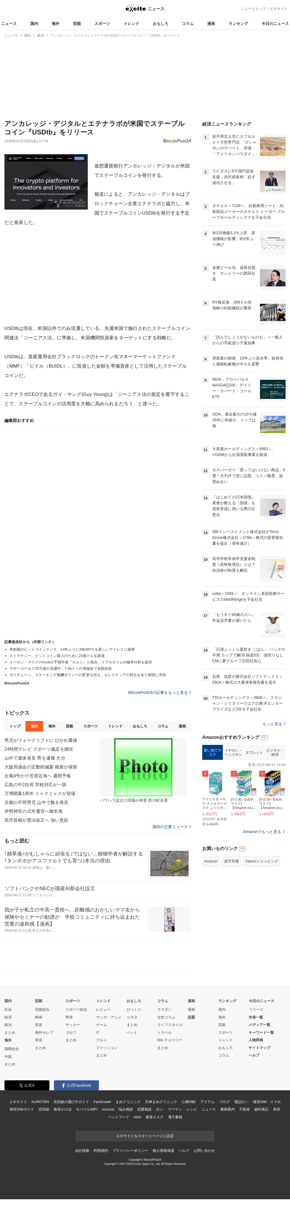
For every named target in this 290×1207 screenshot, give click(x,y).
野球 (69, 1017)
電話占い (241, 1102)
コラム (188, 23)
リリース (256, 1009)
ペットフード (118, 1117)
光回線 (43, 1109)
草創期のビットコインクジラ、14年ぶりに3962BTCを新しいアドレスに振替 (72, 649)
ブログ (224, 1102)
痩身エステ (154, 1117)
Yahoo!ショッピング (261, 861)
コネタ (132, 1017)
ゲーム (101, 1025)
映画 (38, 1017)
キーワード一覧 (261, 1032)
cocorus (108, 1109)
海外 (55, 23)
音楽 (38, 1025)
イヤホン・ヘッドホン (233, 752)
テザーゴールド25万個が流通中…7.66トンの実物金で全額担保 (60, 668)
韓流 (38, 1040)
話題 (191, 1017)
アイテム (207, 1102)
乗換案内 (227, 1109)
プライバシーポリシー (130, 1151)
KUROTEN (40, 1102)
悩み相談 (126, 1109)
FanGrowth (102, 1102)
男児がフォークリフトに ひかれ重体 (41, 740)
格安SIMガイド (22, 1109)
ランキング (238, 23)
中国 (8, 1057)
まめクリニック (128, 1102)
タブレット (254, 752)
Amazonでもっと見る (262, 831)
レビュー (103, 1009)
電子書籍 (175, 1117)
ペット (132, 1032)
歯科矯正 (261, 1109)
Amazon (211, 861)
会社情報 (82, 1151)
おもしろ (160, 23)
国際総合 (11, 1049)
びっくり (134, 1009)
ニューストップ (253, 9)
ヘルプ (254, 1055)
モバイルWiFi (86, 1109)
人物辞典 (256, 1040)
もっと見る (274, 724)
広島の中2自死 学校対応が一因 (35, 784)
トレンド (131, 23)
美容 (276, 1109)
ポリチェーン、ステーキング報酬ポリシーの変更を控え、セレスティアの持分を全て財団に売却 (87, 675)
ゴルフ (71, 1032)
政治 (8, 1025)
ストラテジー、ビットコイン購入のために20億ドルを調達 (57, 656)
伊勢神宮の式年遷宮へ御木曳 (33, 811)
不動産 (244, 1109)
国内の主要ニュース (171, 827)
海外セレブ (44, 1032)
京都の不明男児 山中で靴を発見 (36, 802)
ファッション (107, 1048)
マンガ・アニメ (108, 1017)
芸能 (77, 23)
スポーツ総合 (76, 1009)
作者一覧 (256, 1017)
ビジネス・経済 (275, 752)
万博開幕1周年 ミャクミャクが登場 (39, 793)
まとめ (9, 1032)
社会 (8, 1009)
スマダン (164, 1009)
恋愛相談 (144, 1109)
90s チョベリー (169, 1040)
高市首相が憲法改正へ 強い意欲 (36, 820)
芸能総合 (42, 1009)
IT (97, 1032)
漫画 (211, 23)
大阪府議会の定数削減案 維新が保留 (41, 767)
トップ (14, 726)
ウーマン (175, 1109)
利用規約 (101, 1151)
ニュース (9, 23)
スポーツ (102, 23)
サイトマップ (259, 1048)
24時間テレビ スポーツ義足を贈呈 (38, 749)
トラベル (164, 1032)
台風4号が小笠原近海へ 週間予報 (37, 775)
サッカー (73, 1025)
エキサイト (279, 9)
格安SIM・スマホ (267, 1102)
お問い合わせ (204, 1151)
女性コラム (166, 1017)
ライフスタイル (169, 1025)
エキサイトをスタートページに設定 (145, 1136)
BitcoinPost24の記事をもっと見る (159, 692)
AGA (137, 1117)
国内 (34, 23)
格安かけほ (62, 1109)
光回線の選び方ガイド (71, 1102)
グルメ (101, 1040)
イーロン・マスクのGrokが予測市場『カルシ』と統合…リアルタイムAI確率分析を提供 (80, 662)
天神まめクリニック (161, 1102)
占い (159, 1109)
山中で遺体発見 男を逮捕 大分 (34, 758)
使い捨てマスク (212, 752)
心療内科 (189, 1102)
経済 (8, 1017)
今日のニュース (275, 23)
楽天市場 (231, 861)
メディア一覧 (259, 1025)
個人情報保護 (163, 1151)
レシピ (191, 1109)
